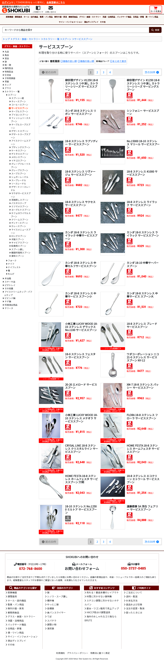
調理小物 (51, 624)
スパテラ (51, 620)
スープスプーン (18, 173)
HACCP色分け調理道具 (98, 612)
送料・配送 (132, 596)
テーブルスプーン (19, 111)
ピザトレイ (10, 285)
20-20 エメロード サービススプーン (81, 386)
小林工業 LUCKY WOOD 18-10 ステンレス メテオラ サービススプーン (81, 418)
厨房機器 (9, 16)
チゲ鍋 (8, 301)
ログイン (6, 2)
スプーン (66, 39)
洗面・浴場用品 (109, 16)
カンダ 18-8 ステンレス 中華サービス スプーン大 (142, 294)
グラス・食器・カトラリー (90, 16)
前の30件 (49, 72)
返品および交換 (134, 604)
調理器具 (18, 16)
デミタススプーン (19, 153)
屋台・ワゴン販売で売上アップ (103, 608)
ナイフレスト (14, 267)
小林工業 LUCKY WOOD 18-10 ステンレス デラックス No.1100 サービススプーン (81, 327)
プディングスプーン (20, 147)
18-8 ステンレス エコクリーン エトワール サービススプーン (143, 479)
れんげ (11, 273)
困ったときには (134, 612)
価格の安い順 (70, 61)
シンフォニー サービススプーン (143, 112)
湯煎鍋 (50, 628)
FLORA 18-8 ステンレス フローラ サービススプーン (142, 416)
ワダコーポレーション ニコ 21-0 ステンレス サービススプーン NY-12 (143, 357)
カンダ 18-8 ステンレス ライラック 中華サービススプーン (81, 235)
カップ (8, 84)
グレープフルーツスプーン (20, 165)
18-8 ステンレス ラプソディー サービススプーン (81, 142)
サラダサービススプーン (21, 195)
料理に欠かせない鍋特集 (99, 596)
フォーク (12, 260)
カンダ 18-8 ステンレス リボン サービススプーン (80, 112)
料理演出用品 (11, 304)
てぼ (49, 616)
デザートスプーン (19, 130)
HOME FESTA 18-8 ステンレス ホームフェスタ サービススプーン (143, 448)
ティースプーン (18, 101)
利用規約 (60, 653)
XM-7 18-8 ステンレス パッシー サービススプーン (143, 386)
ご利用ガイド (141, 588)
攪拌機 (50, 600)
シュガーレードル (19, 177)
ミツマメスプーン (19, 206)
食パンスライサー (56, 612)
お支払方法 (132, 600)
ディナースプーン (19, 222)
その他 (102, 22)
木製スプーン (17, 239)
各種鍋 (50, 608)
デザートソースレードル (20, 188)
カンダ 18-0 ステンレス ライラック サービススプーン (143, 233)
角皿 (7, 55)
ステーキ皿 (10, 281)
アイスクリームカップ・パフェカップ (18, 293)
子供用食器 (10, 78)
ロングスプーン (18, 236)
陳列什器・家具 (60, 16)
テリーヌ (9, 308)
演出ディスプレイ (91, 22)
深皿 (7, 58)
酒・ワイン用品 (151, 16)
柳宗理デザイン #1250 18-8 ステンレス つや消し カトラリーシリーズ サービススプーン (81, 85)
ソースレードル (18, 183)
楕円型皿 (9, 68)
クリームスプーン (19, 219)
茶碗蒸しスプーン (19, 199)
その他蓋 (9, 288)
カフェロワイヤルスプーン (21, 215)
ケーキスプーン (18, 150)
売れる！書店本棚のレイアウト (103, 592)
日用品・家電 (138, 16)
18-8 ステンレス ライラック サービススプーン (142, 203)
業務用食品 (73, 16)
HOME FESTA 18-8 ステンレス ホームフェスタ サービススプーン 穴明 (81, 479)
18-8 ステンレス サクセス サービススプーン (80, 203)
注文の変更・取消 (135, 608)
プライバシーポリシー (77, 653)
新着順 (56, 61)
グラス (8, 88)
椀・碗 (8, 64)
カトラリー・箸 (51, 39)
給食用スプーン (18, 245)
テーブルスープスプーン (20, 126)
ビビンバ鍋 (10, 298)
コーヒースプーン (19, 104)
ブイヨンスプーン (19, 114)
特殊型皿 (9, 71)
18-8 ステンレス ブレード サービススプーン (142, 325)
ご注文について (134, 592)
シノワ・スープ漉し (57, 596)
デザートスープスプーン (20, 136)
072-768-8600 (30, 569)
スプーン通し (17, 249)
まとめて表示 (119, 61)
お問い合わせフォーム (82, 568)
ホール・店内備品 (31, 16)
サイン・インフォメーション (70, 22)
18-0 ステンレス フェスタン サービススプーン (80, 355)
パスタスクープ (18, 203)
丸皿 (7, 51)
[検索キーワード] (75, 30)
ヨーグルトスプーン (20, 209)
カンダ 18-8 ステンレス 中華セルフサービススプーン (80, 264)
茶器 (7, 81)
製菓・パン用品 (46, 16)
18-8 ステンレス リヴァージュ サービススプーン (80, 173)
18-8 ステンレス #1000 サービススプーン (142, 173)
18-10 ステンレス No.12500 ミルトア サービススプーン (81, 509)
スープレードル (18, 180)
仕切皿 (8, 74)
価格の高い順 (87, 61)
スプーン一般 (17, 98)
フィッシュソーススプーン (20, 119)
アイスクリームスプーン (20, 142)
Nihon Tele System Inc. (82, 659)
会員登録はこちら (56, 2)
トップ (6, 39)
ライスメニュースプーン (20, 231)
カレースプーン (18, 226)
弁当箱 (8, 278)
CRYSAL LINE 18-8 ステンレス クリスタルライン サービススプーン (81, 448)
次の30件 (152, 72)
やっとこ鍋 (53, 604)
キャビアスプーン (19, 242)
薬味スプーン (17, 255)
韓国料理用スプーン (20, 252)
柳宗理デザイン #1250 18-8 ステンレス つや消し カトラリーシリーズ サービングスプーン (143, 85)
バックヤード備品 (124, 16)
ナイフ (11, 263)
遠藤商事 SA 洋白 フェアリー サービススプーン (142, 507)
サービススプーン (83, 39)
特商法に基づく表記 (100, 653)
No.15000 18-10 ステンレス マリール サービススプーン (143, 144)
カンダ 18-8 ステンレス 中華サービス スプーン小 (80, 294)
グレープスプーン (19, 170)
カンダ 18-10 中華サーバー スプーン (143, 264)
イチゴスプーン (18, 160)
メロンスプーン (18, 157)
